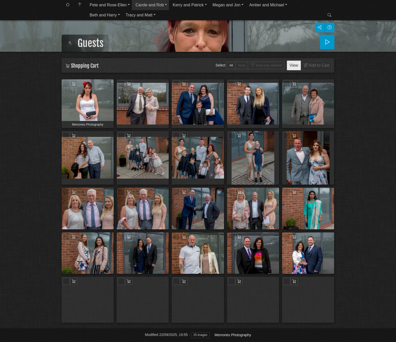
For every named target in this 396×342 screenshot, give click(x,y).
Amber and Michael (266, 5)
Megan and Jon (226, 5)
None (241, 65)
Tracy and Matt (139, 15)
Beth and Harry (103, 15)
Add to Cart (318, 65)
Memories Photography (233, 335)
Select (221, 65)
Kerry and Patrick (188, 5)
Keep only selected (268, 65)
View (293, 65)
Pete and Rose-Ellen (108, 5)
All (231, 65)
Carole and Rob (150, 5)
